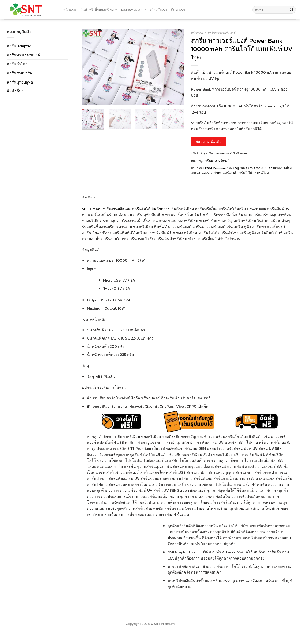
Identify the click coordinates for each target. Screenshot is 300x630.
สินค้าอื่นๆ (15, 91)
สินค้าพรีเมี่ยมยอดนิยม (98, 9)
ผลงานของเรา (133, 9)
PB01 (208, 168)
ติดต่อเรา (178, 9)
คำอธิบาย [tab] (88, 197)
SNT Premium (94, 209)
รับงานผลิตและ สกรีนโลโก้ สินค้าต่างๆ (138, 209)
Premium (219, 168)
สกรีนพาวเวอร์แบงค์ (23, 55)
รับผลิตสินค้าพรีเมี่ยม (253, 168)
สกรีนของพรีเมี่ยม (280, 168)
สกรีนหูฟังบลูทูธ (20, 82)
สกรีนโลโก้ (244, 173)
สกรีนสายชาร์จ (19, 73)
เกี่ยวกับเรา (158, 9)
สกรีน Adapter (19, 46)
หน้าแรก (69, 9)
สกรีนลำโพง (17, 64)
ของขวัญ (233, 168)
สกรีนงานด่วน (200, 173)
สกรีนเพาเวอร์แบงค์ (223, 173)
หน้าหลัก (197, 33)
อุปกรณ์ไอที (261, 173)
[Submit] (292, 10)
